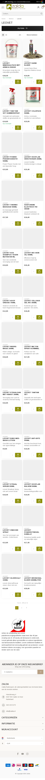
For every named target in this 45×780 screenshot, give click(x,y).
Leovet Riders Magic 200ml (9, 347)
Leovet (19, 19)
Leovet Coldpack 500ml (32, 112)
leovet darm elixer (30, 64)
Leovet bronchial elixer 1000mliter (33, 579)
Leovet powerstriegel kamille (31, 532)
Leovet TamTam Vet (31, 393)
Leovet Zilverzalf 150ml (12, 579)
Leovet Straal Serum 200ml (10, 485)
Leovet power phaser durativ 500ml (10, 159)
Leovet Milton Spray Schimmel (31, 347)
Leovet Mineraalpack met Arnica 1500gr (11, 65)
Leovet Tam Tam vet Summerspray (11, 112)
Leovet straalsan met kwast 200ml (12, 393)
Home (3, 19)
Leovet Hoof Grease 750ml (9, 301)
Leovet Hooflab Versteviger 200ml (33, 158)
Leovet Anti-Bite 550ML (32, 439)
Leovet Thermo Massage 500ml (10, 206)
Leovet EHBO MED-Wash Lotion (11, 439)
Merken (11, 19)
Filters (22, 28)
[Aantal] (12, 82)
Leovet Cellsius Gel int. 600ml (32, 301)
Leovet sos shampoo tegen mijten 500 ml (10, 255)
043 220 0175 (11, 705)
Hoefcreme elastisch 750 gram (30, 207)
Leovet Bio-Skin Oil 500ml (31, 254)
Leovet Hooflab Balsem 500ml (32, 485)
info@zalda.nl (11, 711)
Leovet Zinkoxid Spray (10, 531)
